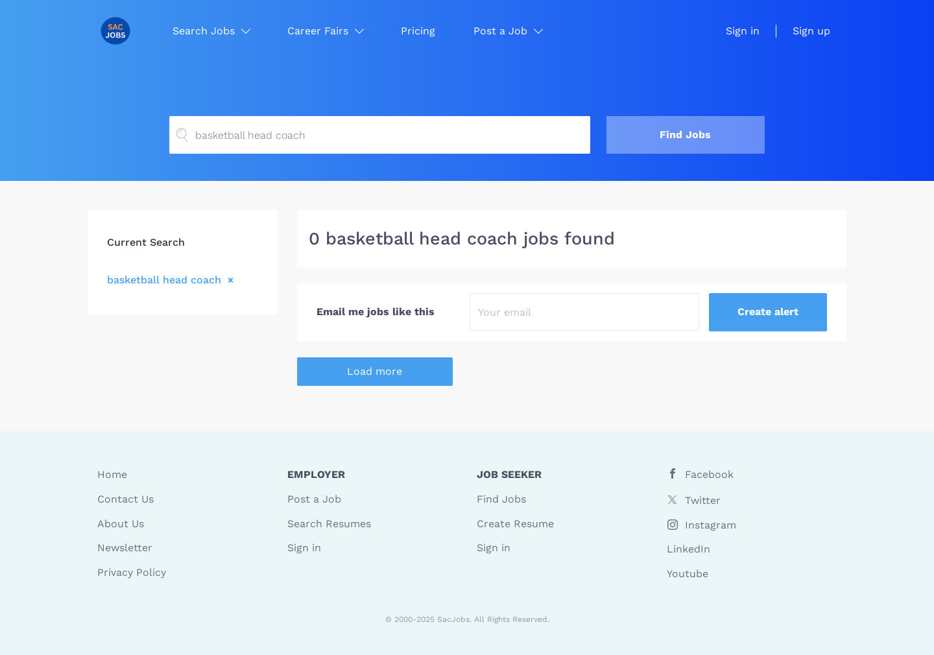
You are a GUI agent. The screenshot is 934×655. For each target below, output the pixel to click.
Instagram (710, 525)
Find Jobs (685, 134)
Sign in (743, 31)
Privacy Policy (131, 572)
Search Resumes (329, 524)
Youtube (687, 573)
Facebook (709, 474)
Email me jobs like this (376, 311)
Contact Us (125, 499)
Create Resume (515, 524)
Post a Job (314, 499)
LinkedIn (688, 549)
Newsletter (124, 548)
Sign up (811, 31)
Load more (374, 371)
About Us (120, 524)
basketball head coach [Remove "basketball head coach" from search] (164, 279)
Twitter (703, 500)
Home (112, 474)
